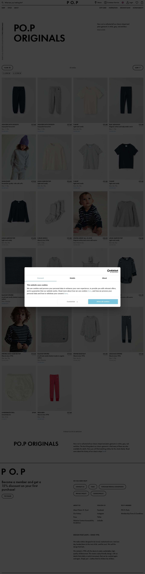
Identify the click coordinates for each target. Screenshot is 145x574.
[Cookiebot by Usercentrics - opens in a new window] (108, 271)
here (89, 291)
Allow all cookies (103, 301)
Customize (72, 301)
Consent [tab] (40, 278)
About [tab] (104, 278)
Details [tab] (72, 278)
